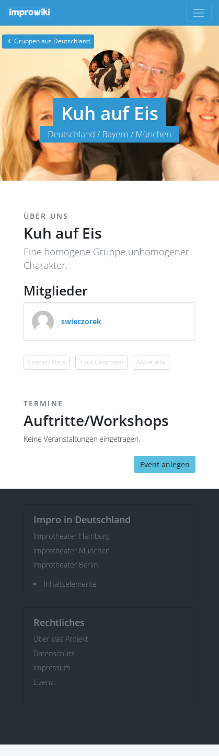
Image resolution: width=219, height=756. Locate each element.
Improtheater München (71, 551)
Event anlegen (165, 464)
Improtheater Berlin (65, 565)
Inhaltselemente (70, 584)
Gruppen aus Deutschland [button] (48, 41)
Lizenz (43, 682)
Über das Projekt (60, 639)
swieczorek (81, 321)
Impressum (52, 667)
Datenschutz (54, 653)
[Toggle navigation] (199, 13)
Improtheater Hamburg (71, 536)
